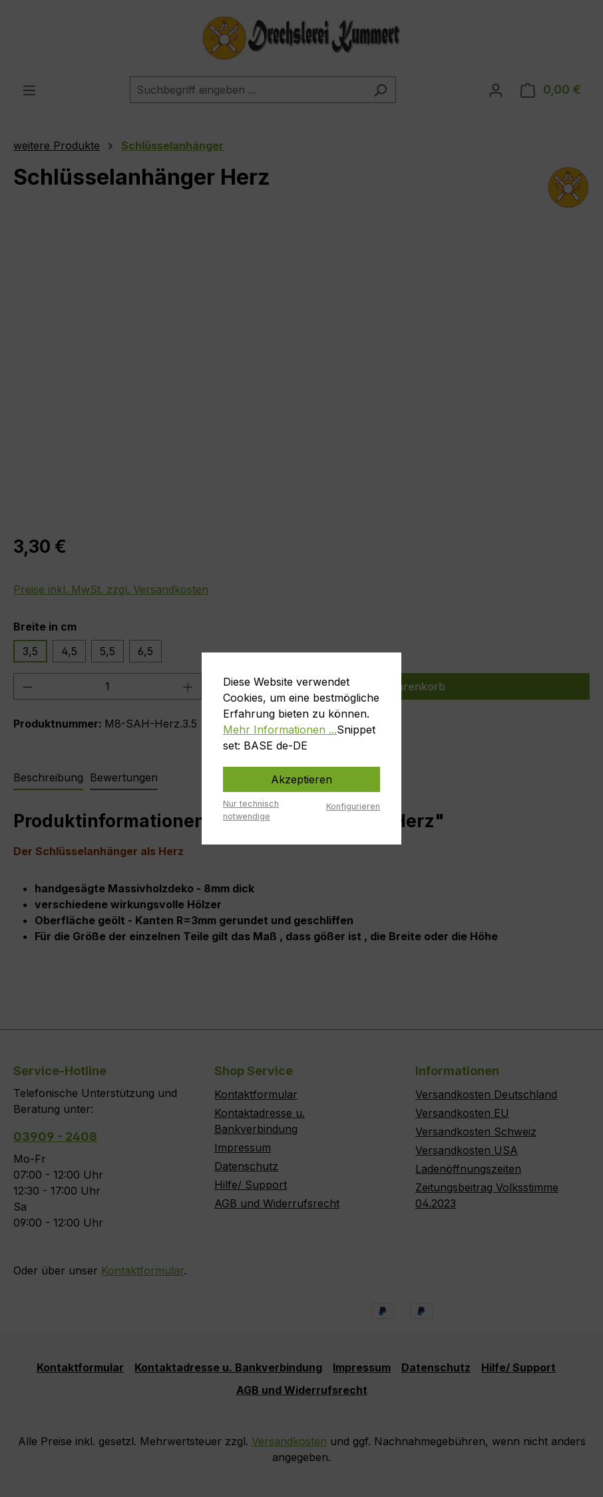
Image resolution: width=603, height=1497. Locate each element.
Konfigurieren (353, 806)
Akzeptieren (301, 779)
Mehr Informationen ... (280, 729)
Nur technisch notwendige (251, 810)
